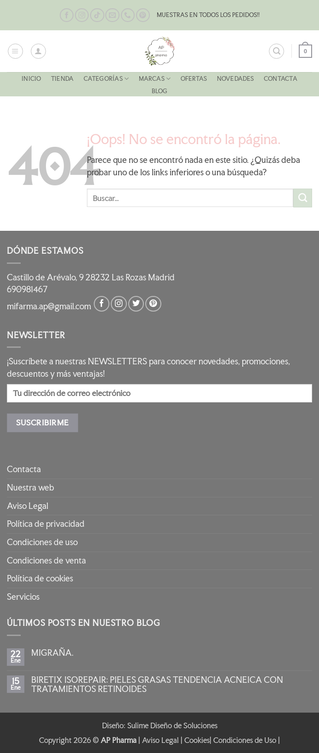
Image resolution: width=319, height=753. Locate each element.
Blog (160, 91)
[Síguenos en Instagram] (82, 15)
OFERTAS (194, 78)
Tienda (62, 78)
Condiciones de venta (46, 560)
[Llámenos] (128, 15)
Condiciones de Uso (244, 740)
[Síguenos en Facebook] (67, 15)
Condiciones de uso (42, 542)
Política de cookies (40, 578)
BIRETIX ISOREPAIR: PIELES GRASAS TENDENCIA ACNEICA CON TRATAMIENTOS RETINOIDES (157, 684)
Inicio (31, 78)
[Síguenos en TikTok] (97, 15)
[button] (15, 51)
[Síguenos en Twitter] (136, 304)
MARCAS (155, 78)
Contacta (281, 78)
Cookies (197, 740)
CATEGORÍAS (106, 78)
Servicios (23, 597)
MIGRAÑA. (52, 653)
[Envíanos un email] (112, 15)
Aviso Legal (27, 506)
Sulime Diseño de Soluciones (172, 725)
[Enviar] (302, 198)
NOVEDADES (235, 78)
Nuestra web (30, 487)
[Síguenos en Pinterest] (143, 15)
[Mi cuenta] (38, 51)
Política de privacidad (46, 524)
